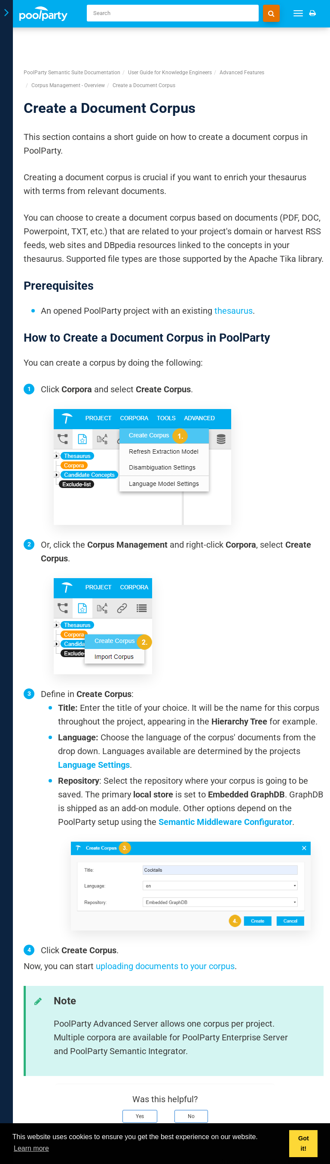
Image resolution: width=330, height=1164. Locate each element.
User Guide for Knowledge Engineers (170, 42)
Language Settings (94, 735)
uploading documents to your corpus (165, 936)
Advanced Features (242, 42)
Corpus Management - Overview (68, 55)
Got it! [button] (303, 1143)
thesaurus (233, 281)
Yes (140, 1086)
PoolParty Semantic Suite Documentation (72, 42)
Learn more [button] (31, 1148)
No (191, 1086)
